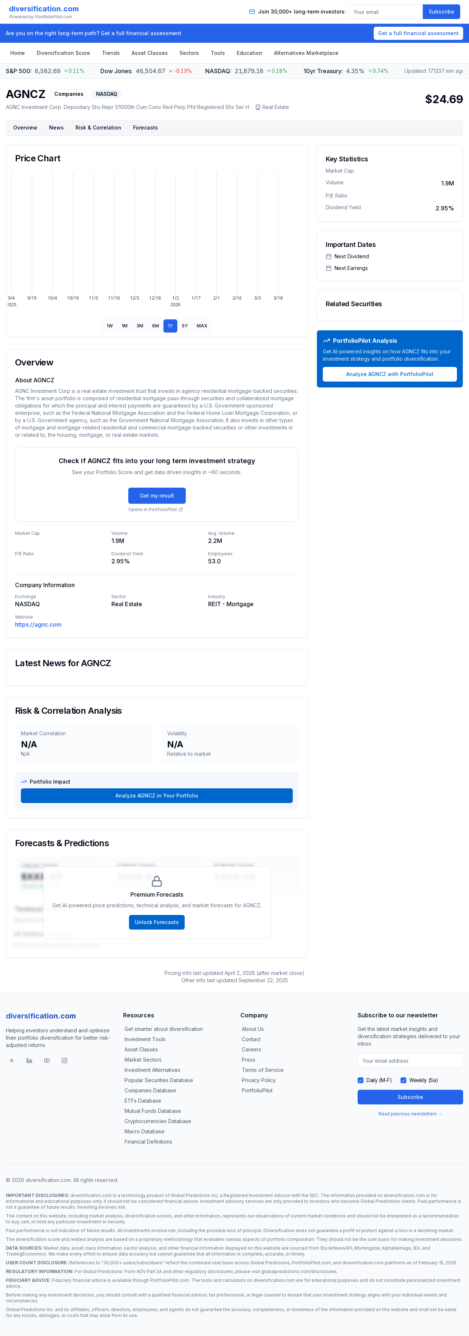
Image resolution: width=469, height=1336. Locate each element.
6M (155, 326)
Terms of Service (263, 1070)
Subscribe (441, 11)
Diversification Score (63, 53)
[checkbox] (360, 1080)
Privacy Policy (259, 1080)
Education (249, 53)
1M (125, 326)
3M (139, 326)
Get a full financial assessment (418, 33)
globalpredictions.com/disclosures (299, 1271)
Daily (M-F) (379, 1080)
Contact (251, 1039)
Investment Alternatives (152, 1070)
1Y (170, 326)
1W (110, 326)
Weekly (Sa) (423, 1080)
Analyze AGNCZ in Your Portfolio (156, 795)
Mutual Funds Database (153, 1111)
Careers (251, 1049)
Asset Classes (150, 53)
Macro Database (145, 1131)
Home (17, 53)
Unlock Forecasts (157, 922)
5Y (185, 326)
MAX (202, 326)
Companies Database (150, 1090)
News (56, 127)
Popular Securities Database (159, 1080)
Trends (111, 53)
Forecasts (145, 127)
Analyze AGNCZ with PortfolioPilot (389, 374)
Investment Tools (145, 1039)
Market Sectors (143, 1060)
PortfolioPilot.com (311, 1262)
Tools (218, 53)
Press (248, 1060)
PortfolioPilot (257, 1090)
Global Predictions (380, 1201)
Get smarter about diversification (164, 1029)
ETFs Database (143, 1100)
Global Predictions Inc (194, 1195)
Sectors (189, 53)
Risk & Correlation (98, 127)
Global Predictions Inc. (30, 1309)
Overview (25, 127)
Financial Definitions (148, 1141)
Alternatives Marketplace (306, 53)
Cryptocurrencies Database (158, 1121)
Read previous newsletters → (410, 1114)
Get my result (157, 495)
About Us (253, 1029)
